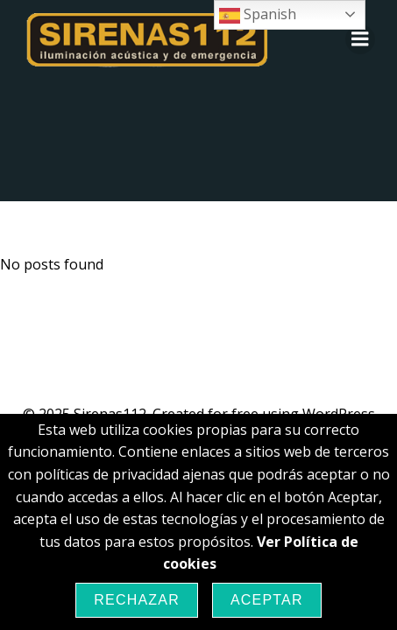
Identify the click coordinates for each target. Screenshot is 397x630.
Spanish (257, 15)
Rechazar (137, 599)
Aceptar (266, 599)
